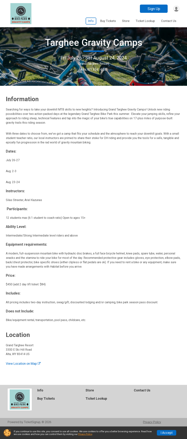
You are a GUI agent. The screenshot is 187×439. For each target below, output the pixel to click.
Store (125, 21)
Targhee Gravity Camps (93, 48)
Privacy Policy (85, 434)
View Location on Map (23, 374)
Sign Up (153, 9)
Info (91, 21)
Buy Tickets (108, 21)
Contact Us (168, 21)
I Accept (167, 433)
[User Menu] (176, 8)
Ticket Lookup (145, 21)
